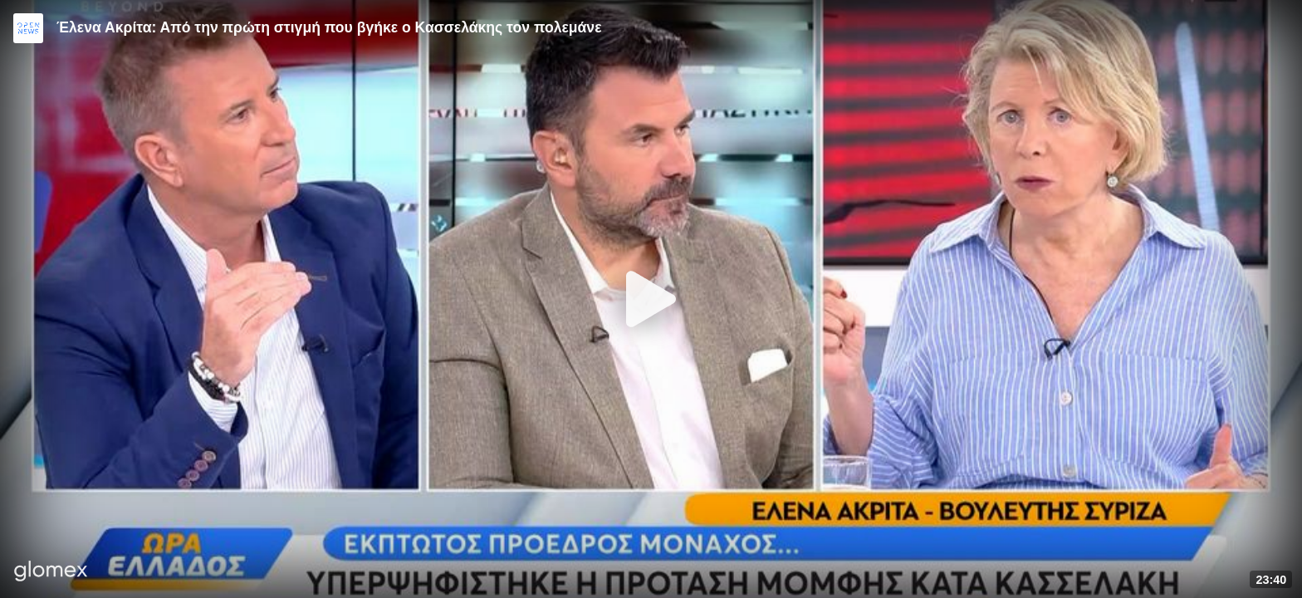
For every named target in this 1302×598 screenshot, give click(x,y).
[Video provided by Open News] (28, 28)
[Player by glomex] (51, 573)
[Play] (651, 299)
